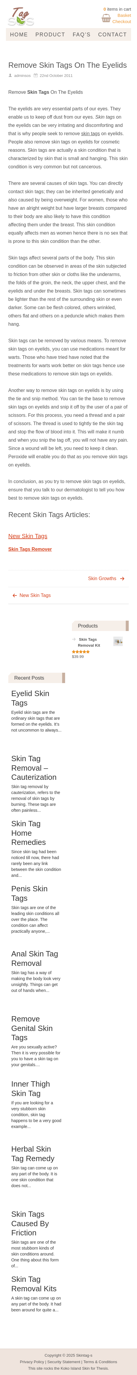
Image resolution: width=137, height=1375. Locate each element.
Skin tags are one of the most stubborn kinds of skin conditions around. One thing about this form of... (35, 1254)
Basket (124, 15)
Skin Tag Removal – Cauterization (34, 767)
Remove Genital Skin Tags (32, 1028)
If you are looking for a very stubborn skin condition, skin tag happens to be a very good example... (36, 1114)
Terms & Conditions (100, 1362)
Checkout (121, 21)
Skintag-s (84, 1355)
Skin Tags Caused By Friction (30, 1223)
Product (50, 35)
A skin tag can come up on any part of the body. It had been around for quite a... (36, 1304)
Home (19, 35)
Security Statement (63, 1362)
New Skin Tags (27, 536)
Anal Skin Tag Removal (34, 958)
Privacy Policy (32, 1362)
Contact (112, 35)
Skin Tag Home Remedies (28, 832)
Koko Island (71, 1368)
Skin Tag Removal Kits (34, 1284)
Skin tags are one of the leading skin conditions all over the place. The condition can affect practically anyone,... (35, 919)
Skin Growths (102, 578)
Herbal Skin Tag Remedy (32, 1154)
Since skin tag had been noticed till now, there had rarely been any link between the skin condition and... (36, 863)
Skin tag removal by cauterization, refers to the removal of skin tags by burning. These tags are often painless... (35, 798)
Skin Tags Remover (30, 549)
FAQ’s (82, 35)
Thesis (102, 1368)
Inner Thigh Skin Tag (30, 1088)
